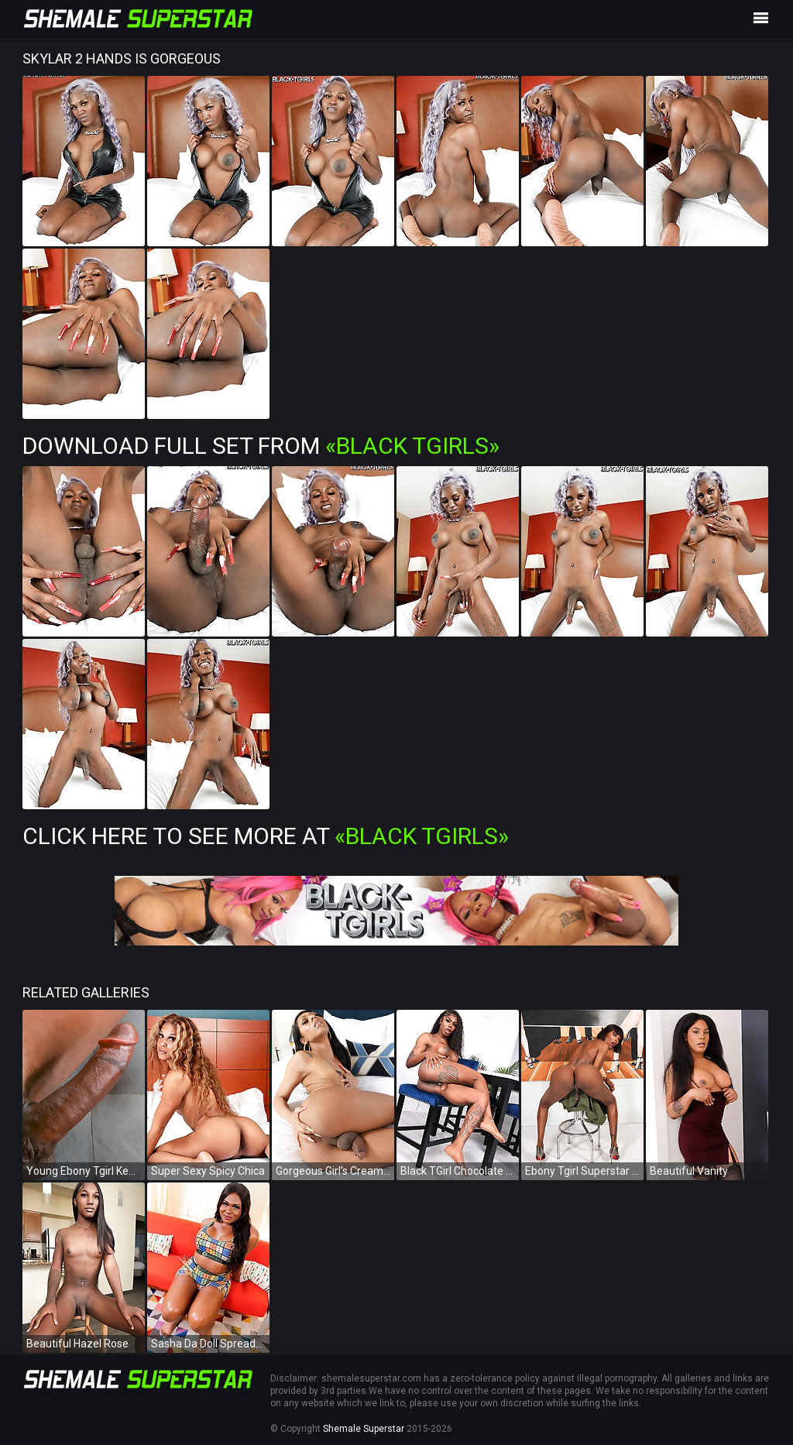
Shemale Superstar (363, 1428)
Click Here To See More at (265, 835)
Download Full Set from (260, 445)
